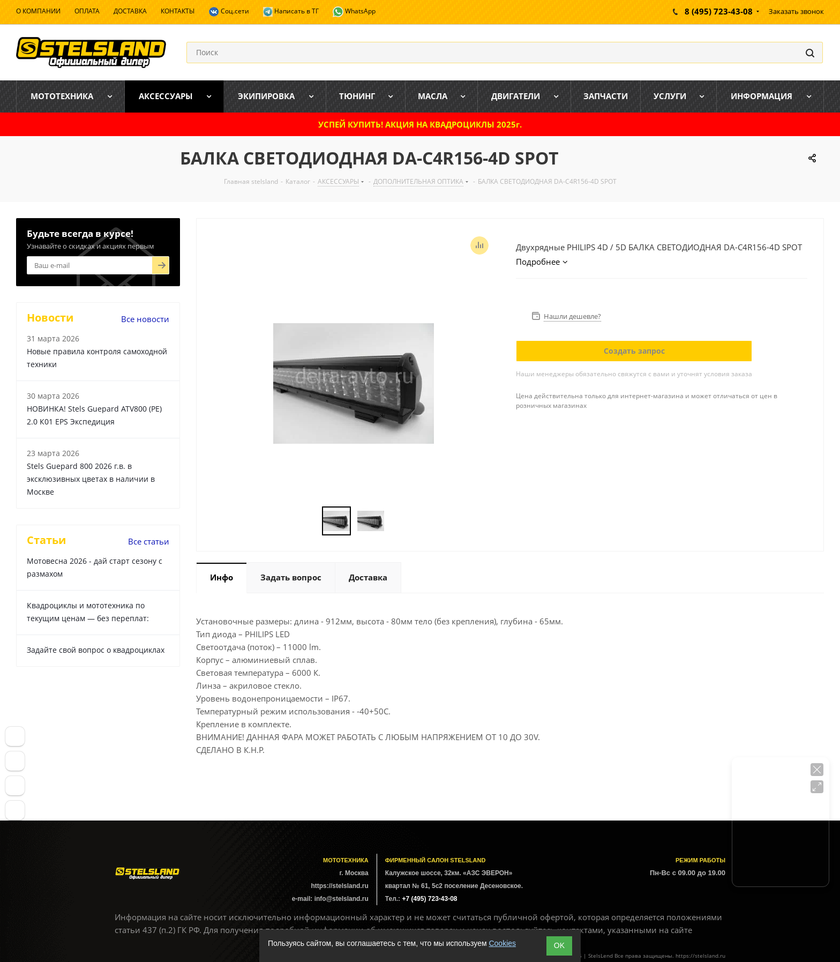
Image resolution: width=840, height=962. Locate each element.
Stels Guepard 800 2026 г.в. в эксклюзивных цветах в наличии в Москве (91, 479)
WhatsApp (354, 11)
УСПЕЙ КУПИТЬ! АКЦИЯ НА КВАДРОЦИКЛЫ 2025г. (420, 124)
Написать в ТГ (291, 11)
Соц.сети (228, 11)
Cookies (502, 943)
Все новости (145, 319)
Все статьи (148, 541)
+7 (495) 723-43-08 (429, 899)
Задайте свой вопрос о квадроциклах (95, 650)
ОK (559, 945)
